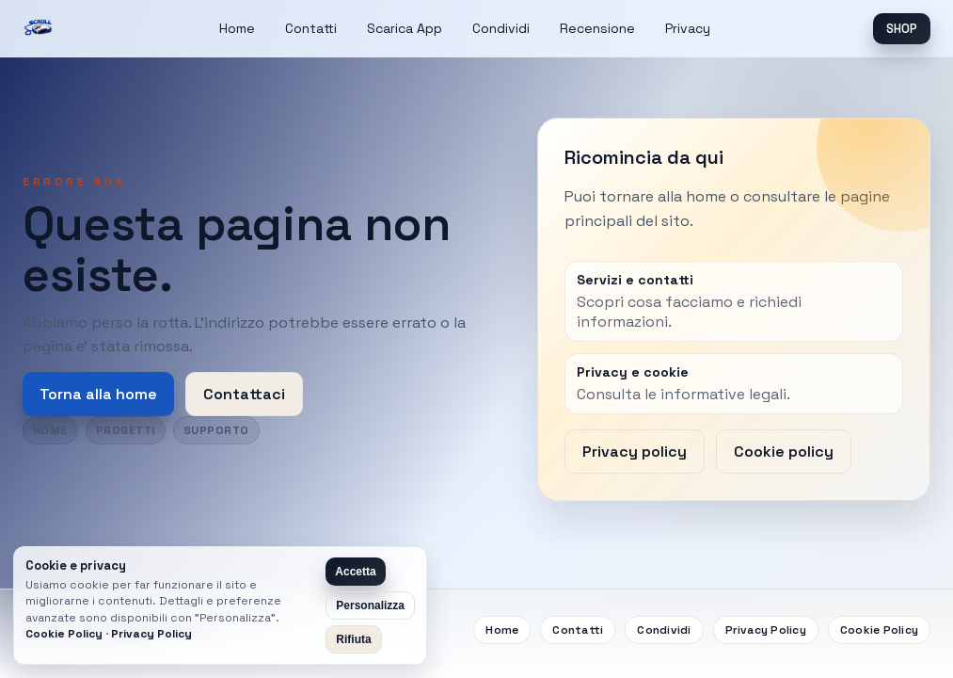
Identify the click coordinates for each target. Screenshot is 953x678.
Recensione (597, 28)
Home (237, 28)
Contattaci (244, 394)
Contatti (311, 28)
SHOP (901, 29)
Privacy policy (634, 451)
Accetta (355, 571)
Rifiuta (353, 639)
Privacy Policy (765, 630)
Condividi (501, 28)
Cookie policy (784, 451)
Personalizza (370, 605)
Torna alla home (98, 394)
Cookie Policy (879, 630)
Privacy (687, 28)
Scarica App (404, 28)
